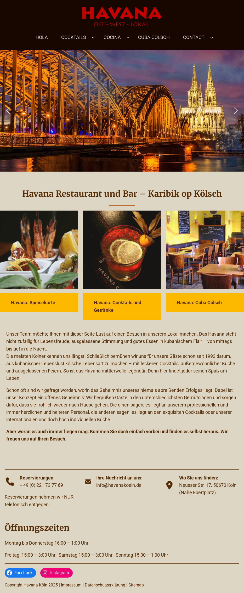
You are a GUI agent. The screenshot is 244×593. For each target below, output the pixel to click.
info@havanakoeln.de (118, 485)
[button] (8, 110)
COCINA (112, 37)
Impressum (71, 585)
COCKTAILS (73, 37)
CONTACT (194, 37)
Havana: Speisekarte (33, 302)
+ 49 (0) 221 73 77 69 (41, 485)
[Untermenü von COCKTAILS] (93, 37)
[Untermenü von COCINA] (128, 37)
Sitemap (136, 585)
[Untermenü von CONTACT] (211, 37)
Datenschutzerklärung (105, 585)
